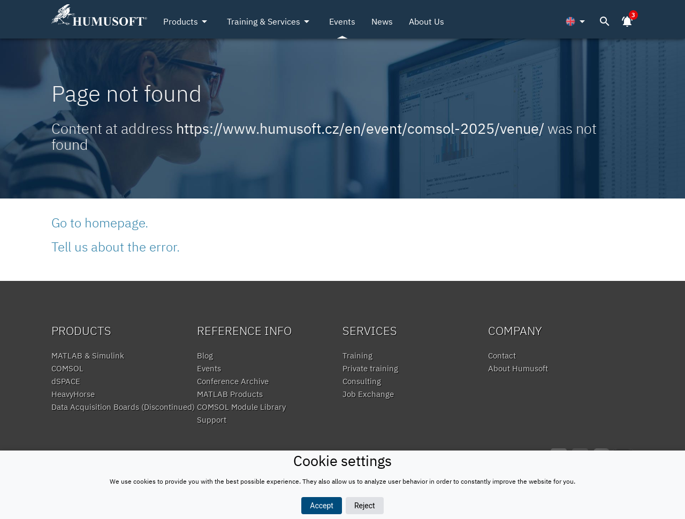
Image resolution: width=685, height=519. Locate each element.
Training (357, 355)
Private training (370, 368)
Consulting (361, 381)
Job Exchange (368, 394)
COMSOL (67, 368)
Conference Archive (233, 381)
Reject (364, 505)
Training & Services (270, 21)
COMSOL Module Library (241, 407)
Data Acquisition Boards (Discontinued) (123, 407)
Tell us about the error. (115, 246)
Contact (502, 355)
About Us (426, 21)
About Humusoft (518, 368)
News (382, 21)
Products (187, 21)
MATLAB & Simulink (87, 355)
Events (342, 21)
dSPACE (65, 381)
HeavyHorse (73, 394)
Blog (205, 355)
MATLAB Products (230, 394)
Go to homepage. (99, 222)
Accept (321, 505)
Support (211, 420)
